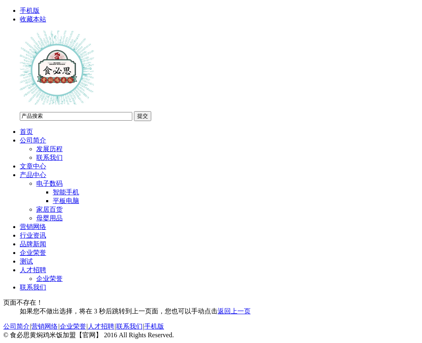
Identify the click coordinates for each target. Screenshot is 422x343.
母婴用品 (49, 218)
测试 (26, 261)
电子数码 (49, 183)
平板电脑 (66, 200)
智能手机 (66, 192)
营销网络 (33, 226)
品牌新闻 (33, 243)
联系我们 (49, 157)
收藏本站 (33, 19)
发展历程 (49, 148)
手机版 (30, 10)
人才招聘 (33, 269)
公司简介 (33, 140)
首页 (26, 131)
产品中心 (33, 174)
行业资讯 (33, 235)
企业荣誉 (33, 252)
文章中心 (33, 166)
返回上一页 (234, 311)
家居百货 (49, 209)
